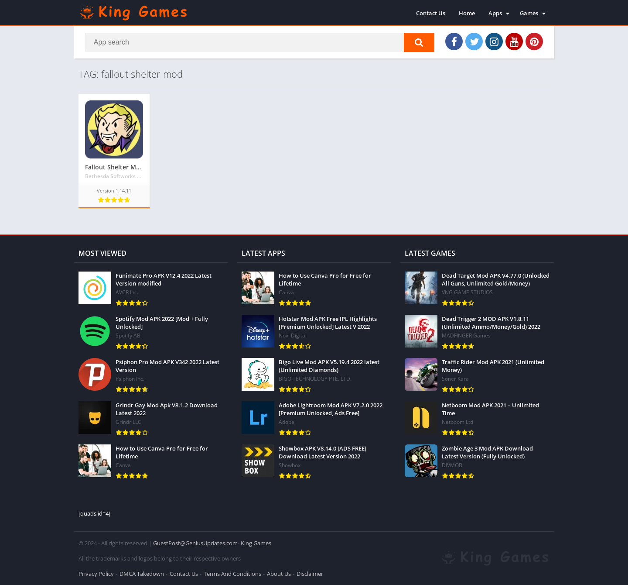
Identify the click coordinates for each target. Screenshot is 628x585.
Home (467, 13)
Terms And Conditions (232, 574)
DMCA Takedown (141, 574)
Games (529, 13)
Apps (495, 13)
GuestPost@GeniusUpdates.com (195, 543)
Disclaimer (310, 574)
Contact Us (430, 13)
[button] (419, 42)
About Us (279, 574)
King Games (256, 543)
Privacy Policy (96, 574)
